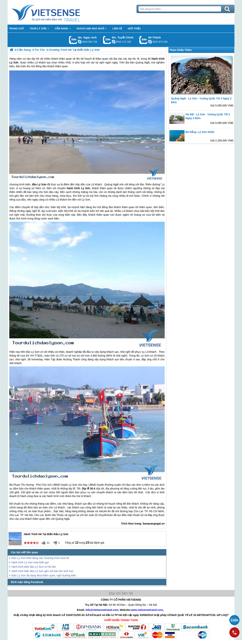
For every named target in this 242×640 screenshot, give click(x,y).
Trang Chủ (55, 12)
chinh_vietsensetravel (114, 42)
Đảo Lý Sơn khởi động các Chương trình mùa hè (40, 558)
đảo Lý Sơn (39, 184)
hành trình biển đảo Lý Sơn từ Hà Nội (34, 566)
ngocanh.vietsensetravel (79, 42)
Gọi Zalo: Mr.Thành (143, 40)
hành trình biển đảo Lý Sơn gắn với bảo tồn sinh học (43, 571)
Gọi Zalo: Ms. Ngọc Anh (73, 40)
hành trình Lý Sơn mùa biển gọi (30, 562)
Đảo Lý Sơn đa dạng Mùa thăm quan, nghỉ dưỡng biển (44, 575)
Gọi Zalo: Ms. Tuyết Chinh (107, 40)
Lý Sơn (85, 188)
